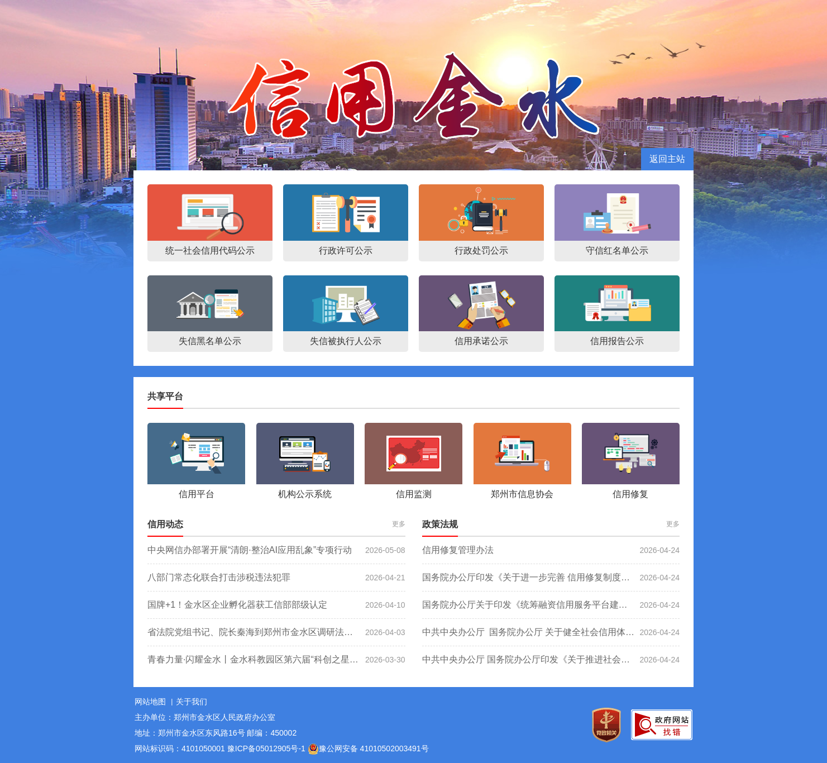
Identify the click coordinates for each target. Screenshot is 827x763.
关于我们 (191, 701)
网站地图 (150, 701)
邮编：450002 (272, 732)
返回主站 (667, 159)
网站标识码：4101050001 (180, 748)
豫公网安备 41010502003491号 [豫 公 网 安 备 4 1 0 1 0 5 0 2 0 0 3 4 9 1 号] (368, 749)
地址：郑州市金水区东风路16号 (190, 732)
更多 (398, 524)
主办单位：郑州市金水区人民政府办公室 (205, 717)
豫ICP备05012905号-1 (266, 748)
